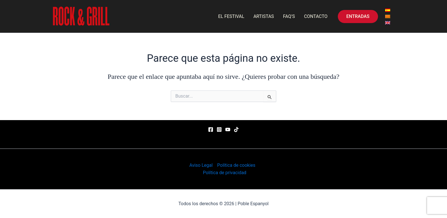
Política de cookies (236, 165)
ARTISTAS (263, 16)
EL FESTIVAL (231, 16)
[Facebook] (210, 129)
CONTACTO (315, 16)
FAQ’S (289, 16)
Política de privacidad (224, 172)
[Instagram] (219, 129)
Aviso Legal (201, 165)
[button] (358, 16)
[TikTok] (236, 129)
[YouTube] (227, 129)
